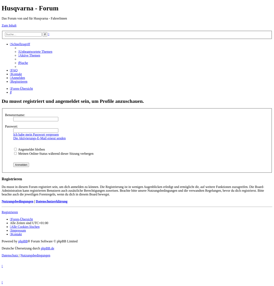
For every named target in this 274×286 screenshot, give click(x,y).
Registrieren (10, 212)
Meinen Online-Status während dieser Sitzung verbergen (54, 153)
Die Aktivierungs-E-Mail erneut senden (39, 138)
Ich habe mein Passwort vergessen (36, 134)
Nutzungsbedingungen (17, 201)
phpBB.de (47, 248)
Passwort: (11, 126)
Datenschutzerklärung (51, 201)
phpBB (23, 241)
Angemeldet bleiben (29, 149)
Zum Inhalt (9, 25)
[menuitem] (35, 51)
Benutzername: (15, 115)
